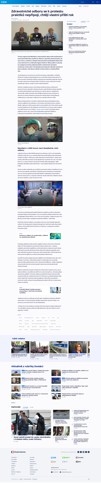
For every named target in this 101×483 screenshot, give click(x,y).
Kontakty (32, 475)
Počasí (49, 6)
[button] (37, 35)
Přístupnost (34, 480)
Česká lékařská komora (28, 317)
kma (17, 18)
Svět (33, 6)
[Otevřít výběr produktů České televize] (98, 2)
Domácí (28, 6)
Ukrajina (23, 6)
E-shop (12, 470)
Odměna (20, 320)
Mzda (53, 317)
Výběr (28, 326)
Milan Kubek (34, 326)
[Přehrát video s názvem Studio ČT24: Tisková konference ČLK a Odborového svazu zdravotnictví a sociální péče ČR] (37, 35)
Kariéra (31, 468)
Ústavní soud (53, 323)
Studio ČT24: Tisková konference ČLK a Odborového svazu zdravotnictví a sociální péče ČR (30, 51)
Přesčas (20, 323)
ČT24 (14, 18)
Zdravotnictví (58, 326)
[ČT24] (4, 2)
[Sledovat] (86, 6)
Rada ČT (31, 466)
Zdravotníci (51, 326)
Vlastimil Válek (39, 320)
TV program (14, 458)
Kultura (58, 6)
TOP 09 (46, 320)
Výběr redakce (21, 326)
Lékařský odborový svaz (35, 329)
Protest (20, 329)
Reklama (32, 460)
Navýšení (43, 317)
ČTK (12, 18)
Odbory (37, 317)
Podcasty (64, 6)
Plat (48, 317)
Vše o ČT (13, 475)
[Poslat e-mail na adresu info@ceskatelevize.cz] (66, 473)
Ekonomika (43, 6)
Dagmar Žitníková (42, 326)
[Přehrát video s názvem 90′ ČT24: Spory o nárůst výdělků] (40, 193)
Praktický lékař (53, 320)
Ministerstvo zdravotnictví (55, 329)
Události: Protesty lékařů (23, 143)
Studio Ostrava (33, 464)
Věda (54, 6)
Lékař (33, 320)
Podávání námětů (34, 470)
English (21, 480)
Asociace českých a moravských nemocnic (40, 323)
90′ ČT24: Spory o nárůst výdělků (25, 207)
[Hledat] (93, 2)
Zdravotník (27, 320)
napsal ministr (40, 109)
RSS (89, 480)
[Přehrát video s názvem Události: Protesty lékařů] (40, 129)
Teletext (13, 464)
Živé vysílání (14, 460)
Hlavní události (15, 6)
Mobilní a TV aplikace (16, 473)
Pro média (32, 458)
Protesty (26, 329)
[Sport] (80, 6)
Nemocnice (27, 323)
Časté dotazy (33, 473)
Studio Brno (32, 462)
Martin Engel (45, 329)
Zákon (58, 317)
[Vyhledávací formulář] (87, 2)
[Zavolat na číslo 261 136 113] (54, 473)
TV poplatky (14, 462)
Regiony (37, 6)
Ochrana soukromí (27, 480)
